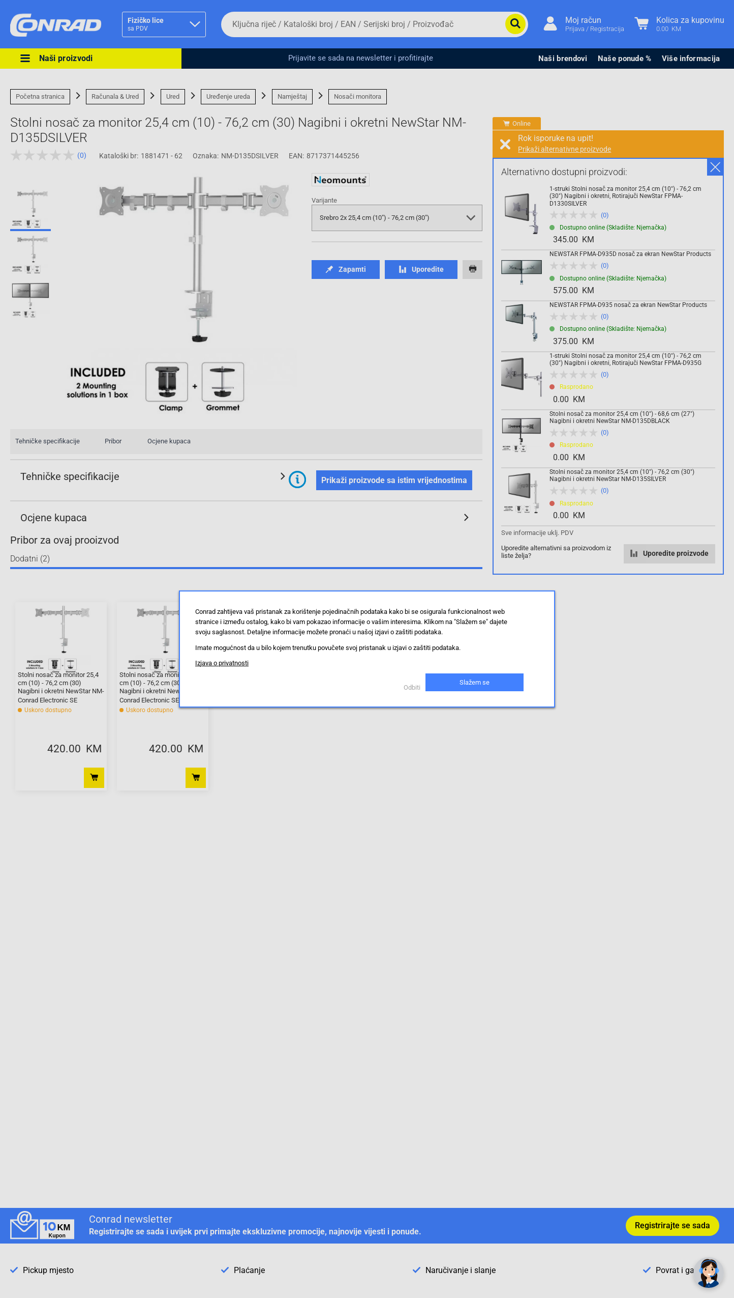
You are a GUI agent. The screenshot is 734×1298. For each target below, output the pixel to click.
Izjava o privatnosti (222, 663)
